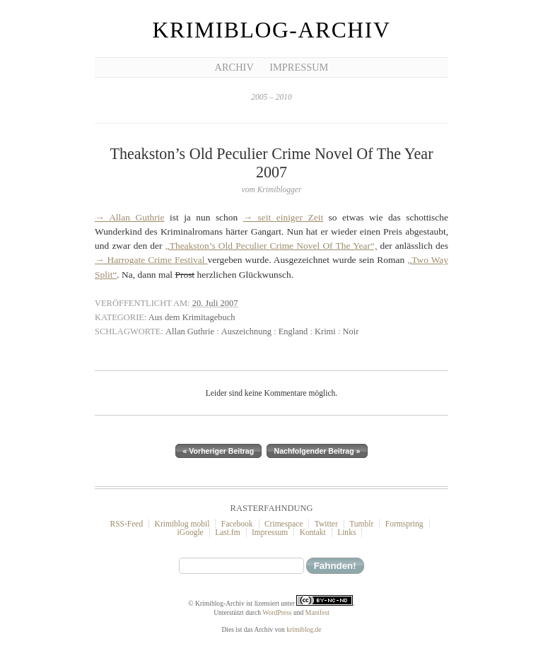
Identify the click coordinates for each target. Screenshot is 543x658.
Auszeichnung (246, 331)
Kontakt (313, 532)
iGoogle (190, 532)
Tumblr (361, 523)
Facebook (237, 523)
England (293, 331)
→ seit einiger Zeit (283, 217)
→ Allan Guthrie (130, 217)
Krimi (325, 331)
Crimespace (283, 523)
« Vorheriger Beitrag (219, 451)
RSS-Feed (126, 523)
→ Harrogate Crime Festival (151, 259)
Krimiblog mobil (182, 523)
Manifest (317, 612)
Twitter (326, 523)
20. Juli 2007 (215, 303)
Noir (350, 331)
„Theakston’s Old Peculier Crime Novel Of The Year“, (271, 245)
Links (346, 532)
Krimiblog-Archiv (272, 30)
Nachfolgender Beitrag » (317, 451)
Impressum (298, 67)
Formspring (404, 523)
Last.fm (227, 532)
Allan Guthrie (189, 331)
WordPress (276, 612)
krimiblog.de (303, 629)
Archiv (234, 67)
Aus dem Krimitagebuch (191, 317)
